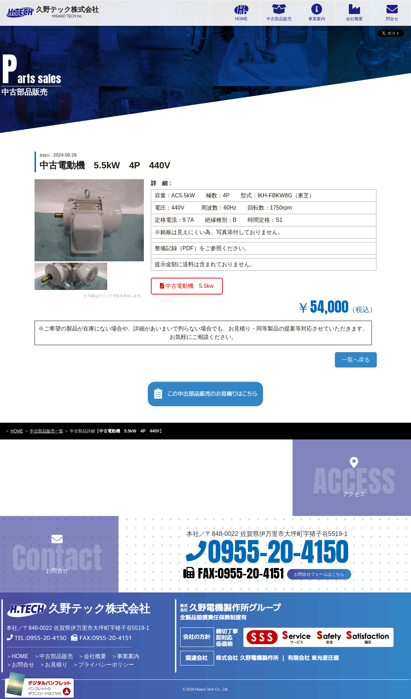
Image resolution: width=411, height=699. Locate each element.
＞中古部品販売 (53, 656)
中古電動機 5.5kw (187, 286)
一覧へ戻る (356, 360)
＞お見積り (53, 665)
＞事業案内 (125, 656)
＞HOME (17, 656)
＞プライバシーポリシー (103, 665)
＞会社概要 (92, 656)
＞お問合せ (20, 665)
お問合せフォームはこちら (319, 572)
